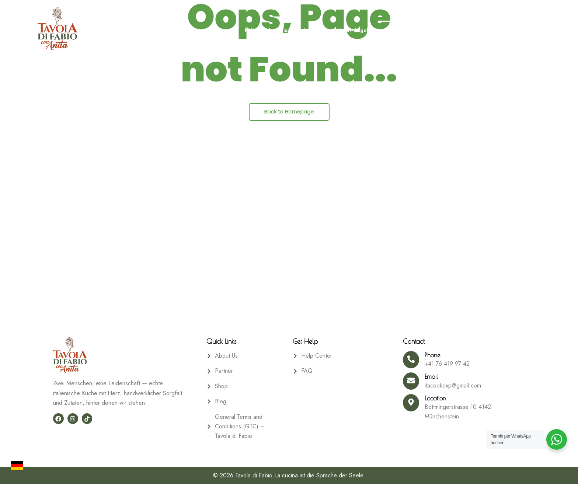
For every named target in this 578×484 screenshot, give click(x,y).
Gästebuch (486, 30)
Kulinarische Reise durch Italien (284, 30)
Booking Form (406, 30)
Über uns (448, 30)
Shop (519, 30)
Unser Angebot (356, 30)
